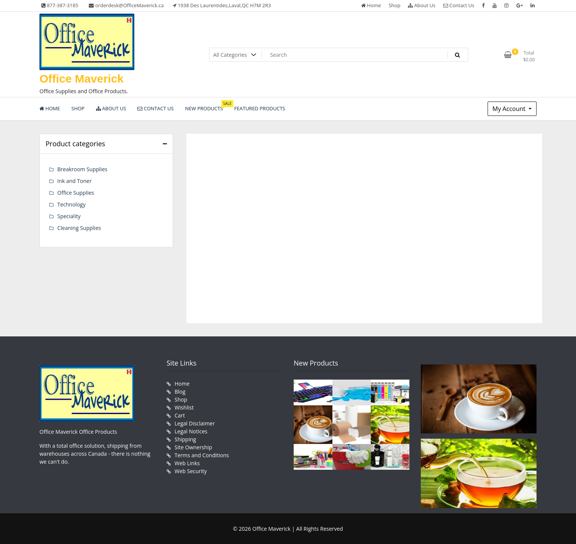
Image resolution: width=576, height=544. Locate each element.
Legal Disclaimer (195, 423)
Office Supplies (75, 192)
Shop (394, 5)
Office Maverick (81, 78)
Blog (180, 391)
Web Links (187, 463)
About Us (421, 5)
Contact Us (458, 5)
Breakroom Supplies (82, 169)
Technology (71, 204)
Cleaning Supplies (79, 227)
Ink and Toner (74, 180)
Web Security (191, 471)
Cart (180, 415)
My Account (510, 109)
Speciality (68, 216)
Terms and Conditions (202, 455)
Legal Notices (191, 431)
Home (371, 5)
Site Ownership (193, 447)
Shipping (185, 439)
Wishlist (184, 407)
